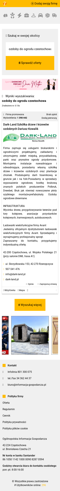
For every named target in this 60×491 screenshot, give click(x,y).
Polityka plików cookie (15, 428)
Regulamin (9, 409)
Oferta (6, 402)
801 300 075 (25, 371)
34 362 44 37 (23, 378)
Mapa (21, 290)
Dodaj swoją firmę (44, 3)
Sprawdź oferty (30, 63)
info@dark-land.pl (15, 274)
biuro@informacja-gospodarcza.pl (27, 384)
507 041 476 (12, 269)
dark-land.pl (12, 279)
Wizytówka (9, 290)
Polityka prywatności (14, 422)
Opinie (31, 284)
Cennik (6, 415)
